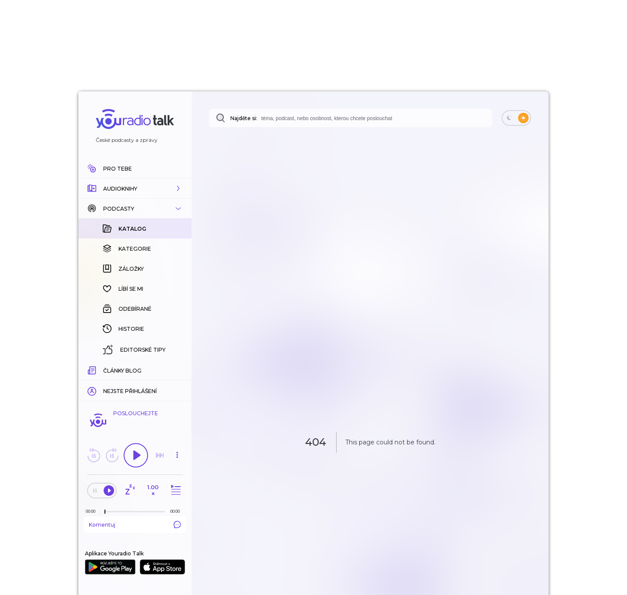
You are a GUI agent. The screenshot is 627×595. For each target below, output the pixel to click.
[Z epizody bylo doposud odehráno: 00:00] (93, 511)
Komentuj (135, 524)
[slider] (105, 511)
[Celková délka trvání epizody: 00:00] (177, 511)
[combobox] (350, 118)
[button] (135, 188)
